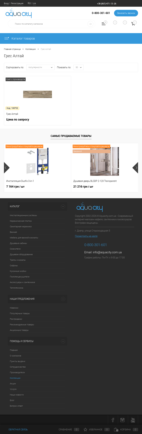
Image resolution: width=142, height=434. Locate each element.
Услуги (13, 389)
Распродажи (16, 319)
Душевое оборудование (21, 254)
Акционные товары (19, 330)
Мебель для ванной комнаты (24, 237)
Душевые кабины (18, 243)
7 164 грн (15, 186)
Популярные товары (20, 313)
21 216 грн (61, 186)
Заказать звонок (126, 13)
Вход (6, 3)
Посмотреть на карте (86, 236)
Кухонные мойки (18, 271)
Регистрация (17, 3)
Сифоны (14, 265)
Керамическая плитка (21, 221)
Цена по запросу (37, 121)
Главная (14, 350)
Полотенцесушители (19, 276)
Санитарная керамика (21, 226)
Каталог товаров (19, 38)
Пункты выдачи (17, 361)
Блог (12, 400)
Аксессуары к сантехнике (22, 282)
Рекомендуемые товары (22, 324)
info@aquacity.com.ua (107, 252)
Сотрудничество (18, 367)
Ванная (13, 232)
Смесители (15, 249)
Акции (13, 383)
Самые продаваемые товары (71, 136)
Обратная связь (16, 429)
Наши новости (17, 395)
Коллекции (15, 378)
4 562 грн (116, 188)
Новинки (14, 308)
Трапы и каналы (18, 260)
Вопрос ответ (16, 406)
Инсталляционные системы (23, 215)
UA (34, 3)
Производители (17, 372)
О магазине (15, 355)
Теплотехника (16, 288)
